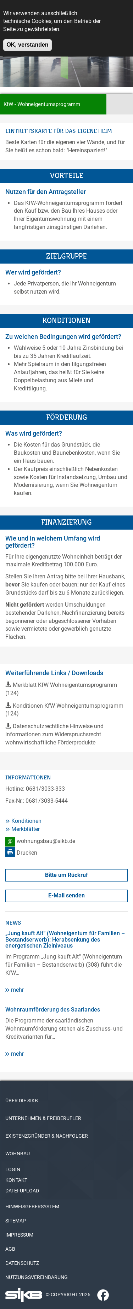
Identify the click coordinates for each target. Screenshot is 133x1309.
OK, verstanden (27, 39)
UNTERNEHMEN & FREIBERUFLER (43, 1118)
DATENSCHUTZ (22, 1263)
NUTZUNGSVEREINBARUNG (36, 1277)
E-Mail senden (66, 895)
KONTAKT (16, 1180)
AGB (10, 1249)
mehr (17, 989)
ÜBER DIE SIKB (21, 1100)
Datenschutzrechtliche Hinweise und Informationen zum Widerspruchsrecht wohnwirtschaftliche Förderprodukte (54, 734)
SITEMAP (15, 1220)
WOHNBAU (17, 1153)
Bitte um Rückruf (66, 875)
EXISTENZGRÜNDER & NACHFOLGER (46, 1136)
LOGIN (12, 1169)
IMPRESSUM (19, 1235)
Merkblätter (25, 829)
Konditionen (26, 821)
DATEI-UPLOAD (22, 1190)
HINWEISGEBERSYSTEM (32, 1206)
